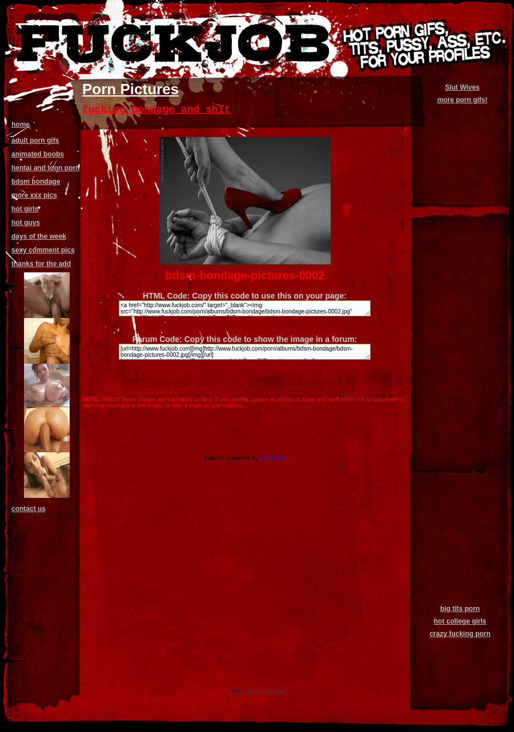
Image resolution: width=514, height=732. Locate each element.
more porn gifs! (462, 100)
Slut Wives (462, 87)
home (20, 124)
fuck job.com (267, 690)
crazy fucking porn (460, 634)
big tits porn (460, 609)
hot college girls (459, 621)
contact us (28, 509)
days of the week (38, 236)
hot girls (24, 209)
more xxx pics (34, 195)
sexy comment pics (43, 250)
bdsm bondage (35, 182)
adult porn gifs (35, 140)
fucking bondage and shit (156, 109)
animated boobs (37, 154)
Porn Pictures (130, 89)
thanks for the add (41, 264)
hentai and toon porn (45, 168)
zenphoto (273, 458)
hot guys (25, 223)
